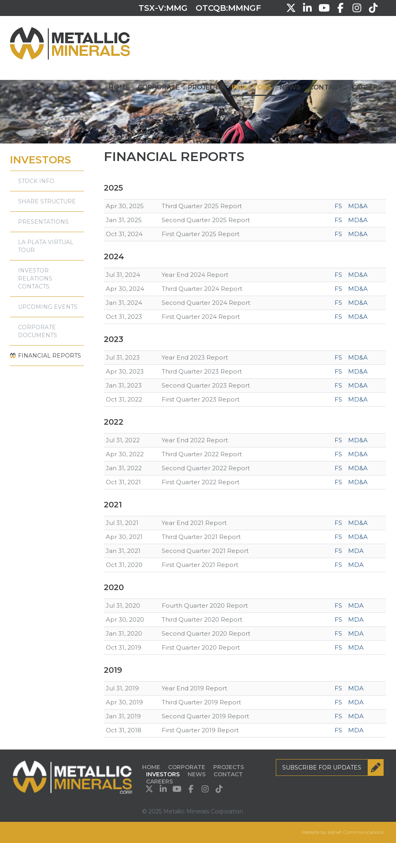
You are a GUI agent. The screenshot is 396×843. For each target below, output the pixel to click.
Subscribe (333, 767)
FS (338, 206)
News (290, 87)
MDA (356, 551)
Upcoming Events (47, 306)
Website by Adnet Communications (342, 832)
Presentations (43, 221)
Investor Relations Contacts (35, 278)
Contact (326, 87)
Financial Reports (49, 355)
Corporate (159, 87)
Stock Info (36, 181)
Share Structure (47, 201)
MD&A (358, 206)
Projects (206, 87)
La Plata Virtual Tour (45, 246)
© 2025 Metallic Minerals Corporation (192, 811)
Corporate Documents (37, 331)
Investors (251, 87)
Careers (366, 87)
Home (119, 87)
